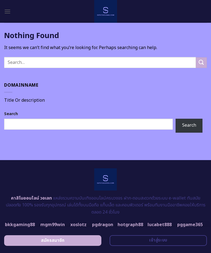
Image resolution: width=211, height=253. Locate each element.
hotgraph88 (130, 224)
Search (11, 114)
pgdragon (102, 224)
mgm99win (52, 224)
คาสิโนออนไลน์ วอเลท (31, 198)
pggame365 (190, 224)
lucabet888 (160, 224)
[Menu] (7, 11)
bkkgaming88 (20, 224)
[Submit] (201, 62)
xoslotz (78, 224)
